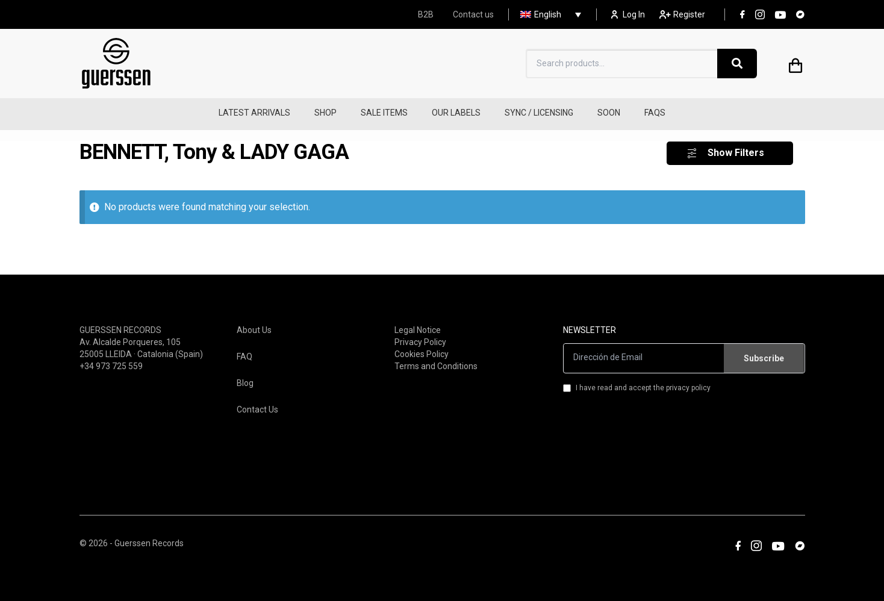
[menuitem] (548, 14)
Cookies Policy (421, 347)
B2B (426, 14)
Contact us (473, 14)
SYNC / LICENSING (539, 112)
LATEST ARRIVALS (254, 112)
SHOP (325, 112)
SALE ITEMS (384, 112)
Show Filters (736, 146)
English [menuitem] (547, 14)
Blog (245, 376)
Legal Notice (417, 323)
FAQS (654, 112)
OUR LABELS (456, 112)
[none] (548, 14)
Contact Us (257, 402)
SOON (608, 112)
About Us (254, 323)
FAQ (244, 349)
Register (682, 14)
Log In (628, 14)
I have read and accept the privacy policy (637, 380)
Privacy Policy (420, 335)
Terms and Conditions (436, 359)
